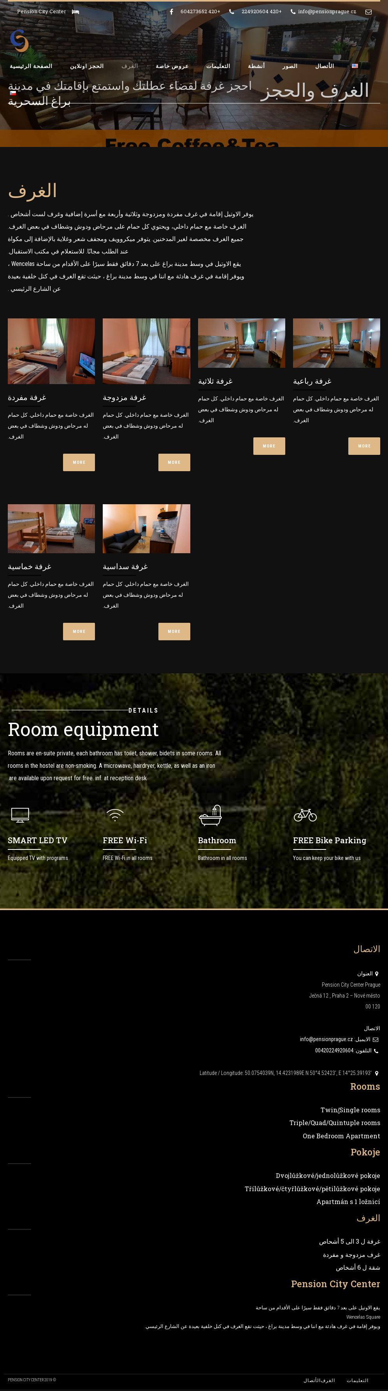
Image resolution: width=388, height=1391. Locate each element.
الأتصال (324, 66)
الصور (290, 66)
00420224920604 (334, 1052)
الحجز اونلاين (87, 66)
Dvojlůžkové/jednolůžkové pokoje (328, 1177)
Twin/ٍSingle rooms (350, 1111)
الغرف (129, 66)
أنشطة (256, 66)
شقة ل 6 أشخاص (358, 1269)
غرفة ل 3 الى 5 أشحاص (349, 1243)
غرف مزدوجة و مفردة (351, 1256)
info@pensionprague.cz (326, 1041)
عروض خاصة (172, 66)
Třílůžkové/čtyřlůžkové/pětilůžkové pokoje (312, 1190)
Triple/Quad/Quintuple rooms (335, 1124)
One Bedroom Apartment (341, 1137)
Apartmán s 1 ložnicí (348, 1203)
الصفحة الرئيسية (31, 66)
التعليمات (218, 66)
